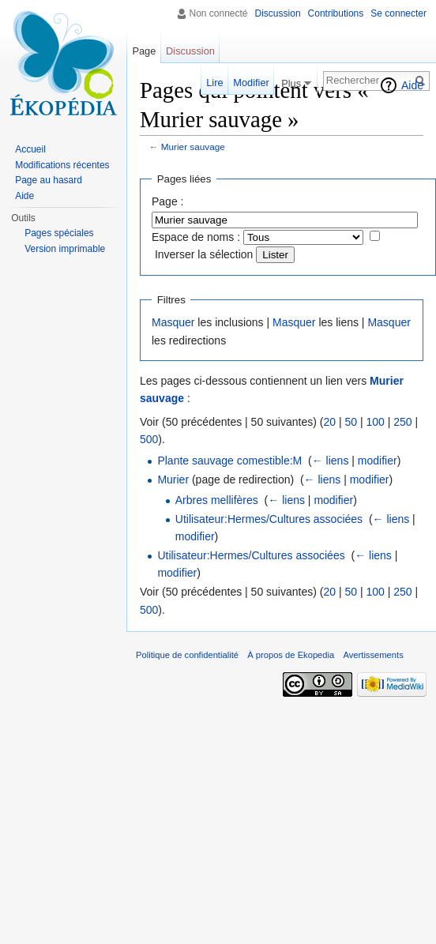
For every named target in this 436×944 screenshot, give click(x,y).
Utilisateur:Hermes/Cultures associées (269, 519)
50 (350, 422)
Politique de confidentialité (187, 655)
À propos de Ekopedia (290, 655)
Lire (214, 82)
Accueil (30, 149)
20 (329, 422)
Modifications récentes (62, 165)
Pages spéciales (58, 233)
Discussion (278, 13)
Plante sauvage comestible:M (229, 460)
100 (375, 422)
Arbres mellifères (216, 500)
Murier (173, 479)
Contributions (336, 13)
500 (149, 439)
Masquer (173, 322)
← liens (330, 460)
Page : (167, 201)
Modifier (251, 82)
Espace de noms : (196, 237)
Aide (412, 85)
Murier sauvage (193, 146)
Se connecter (398, 13)
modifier (377, 460)
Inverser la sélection (204, 254)
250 (402, 422)
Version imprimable (64, 248)
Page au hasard (48, 180)
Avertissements (373, 655)
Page (144, 51)
